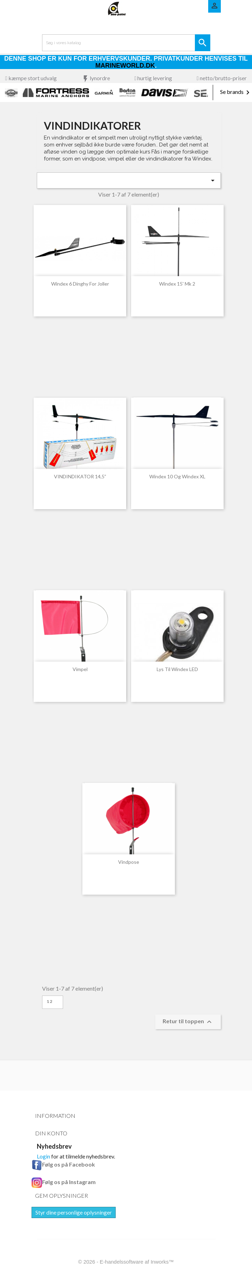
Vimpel (80, 669)
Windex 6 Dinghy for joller (80, 284)
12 (50, 1001)
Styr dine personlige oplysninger (73, 1212)
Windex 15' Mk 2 (177, 284)
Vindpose (128, 862)
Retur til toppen (188, 1022)
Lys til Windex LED (177, 669)
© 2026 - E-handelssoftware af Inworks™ (126, 1262)
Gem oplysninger (61, 1195)
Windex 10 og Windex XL (177, 476)
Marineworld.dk (125, 65)
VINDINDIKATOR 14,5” (80, 476)
